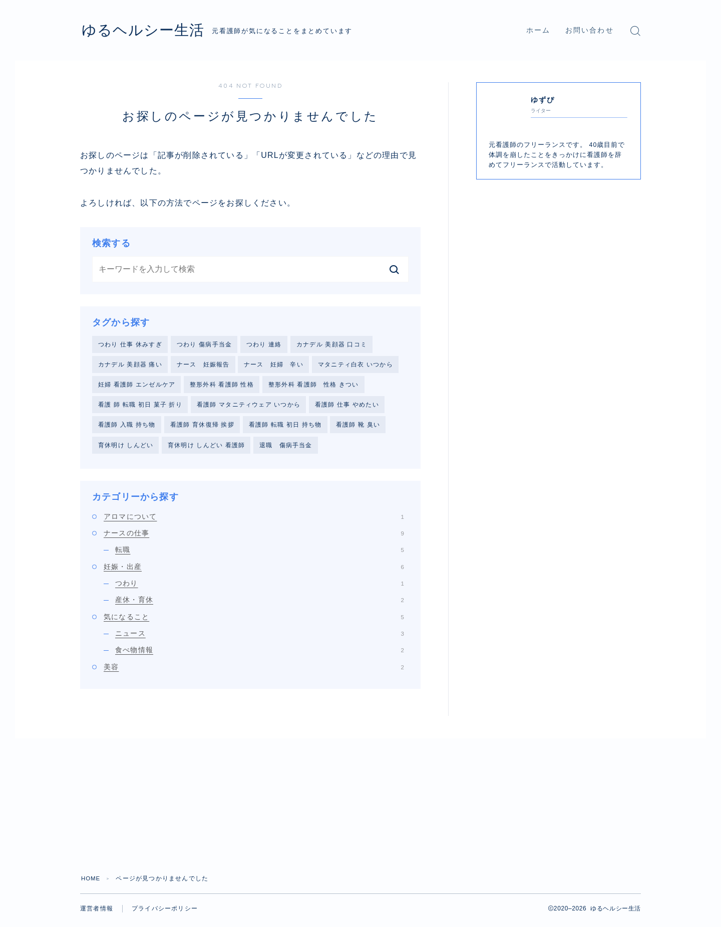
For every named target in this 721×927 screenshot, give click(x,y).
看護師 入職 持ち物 (127, 427)
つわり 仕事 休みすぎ (130, 344)
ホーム (538, 30)
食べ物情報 (259, 653)
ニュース (259, 637)
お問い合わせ (589, 30)
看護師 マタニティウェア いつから (248, 406)
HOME (91, 881)
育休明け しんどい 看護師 (206, 447)
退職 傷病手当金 (285, 447)
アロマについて (254, 520)
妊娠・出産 (254, 570)
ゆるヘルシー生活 (151, 31)
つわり (259, 587)
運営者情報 (96, 911)
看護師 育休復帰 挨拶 (202, 427)
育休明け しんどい (125, 447)
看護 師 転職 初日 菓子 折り (140, 406)
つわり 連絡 (264, 344)
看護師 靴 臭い (358, 427)
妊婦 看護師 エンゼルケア (136, 385)
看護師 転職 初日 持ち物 (285, 427)
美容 (254, 670)
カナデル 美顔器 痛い (130, 364)
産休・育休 (259, 603)
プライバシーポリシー (165, 911)
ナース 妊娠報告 (203, 364)
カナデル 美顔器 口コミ (331, 344)
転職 (259, 553)
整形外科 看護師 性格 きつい (313, 385)
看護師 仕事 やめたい (347, 406)
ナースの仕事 (254, 536)
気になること (254, 620)
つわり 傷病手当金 (204, 344)
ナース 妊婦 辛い (273, 364)
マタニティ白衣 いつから (355, 364)
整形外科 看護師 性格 (222, 385)
